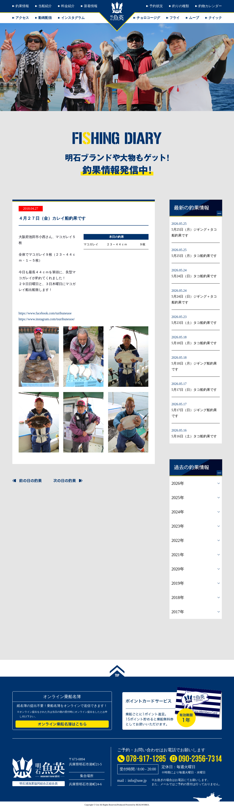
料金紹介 (68, 6)
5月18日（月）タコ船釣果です (194, 343)
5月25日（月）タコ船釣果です (194, 256)
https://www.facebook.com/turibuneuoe (45, 313)
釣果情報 (22, 6)
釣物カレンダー (210, 6)
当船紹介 (45, 6)
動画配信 (45, 18)
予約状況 (156, 6)
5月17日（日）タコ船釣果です (194, 389)
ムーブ (194, 18)
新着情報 (90, 6)
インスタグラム (73, 18)
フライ (174, 18)
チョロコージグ (148, 18)
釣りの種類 (180, 6)
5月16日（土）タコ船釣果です (194, 436)
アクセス (22, 18)
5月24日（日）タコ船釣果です (194, 276)
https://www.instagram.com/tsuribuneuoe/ (47, 319)
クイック (215, 18)
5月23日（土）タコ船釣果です (194, 322)
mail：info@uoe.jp (132, 780)
